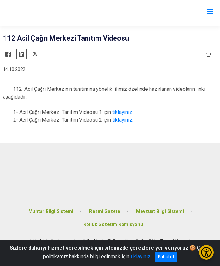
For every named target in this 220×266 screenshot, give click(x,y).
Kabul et (166, 256)
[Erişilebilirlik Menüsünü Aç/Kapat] (206, 252)
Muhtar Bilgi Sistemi (50, 211)
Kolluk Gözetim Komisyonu (113, 224)
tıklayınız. (122, 112)
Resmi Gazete (104, 211)
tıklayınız (141, 256)
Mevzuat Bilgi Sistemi (160, 211)
